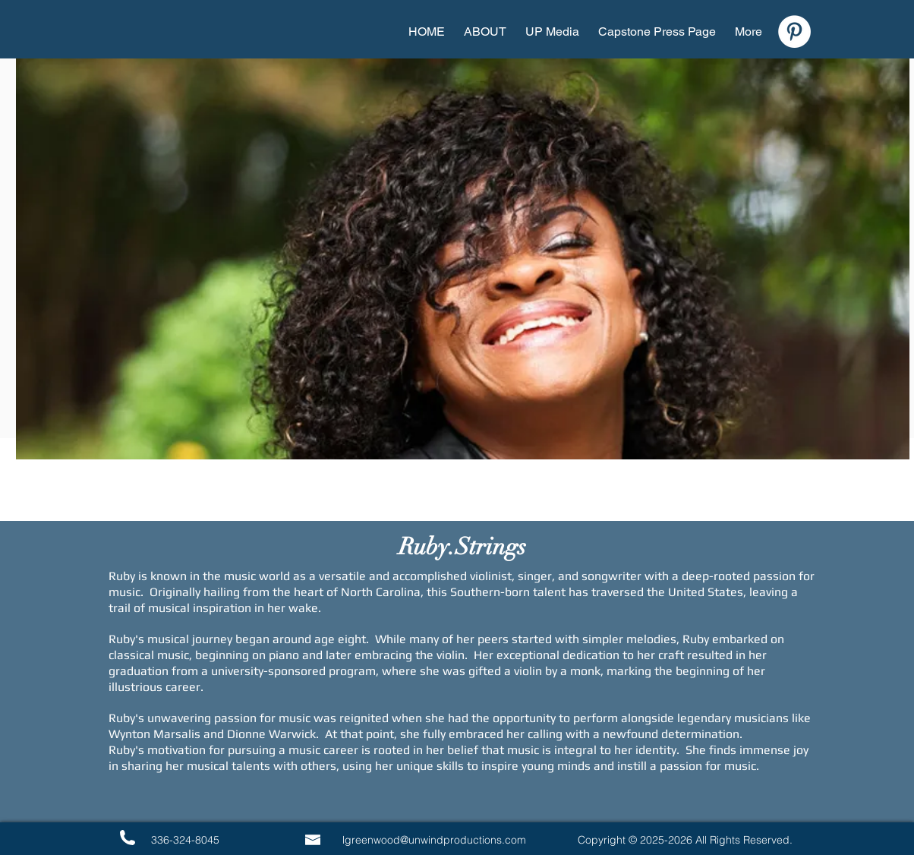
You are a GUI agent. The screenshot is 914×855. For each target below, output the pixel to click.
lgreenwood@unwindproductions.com (434, 840)
